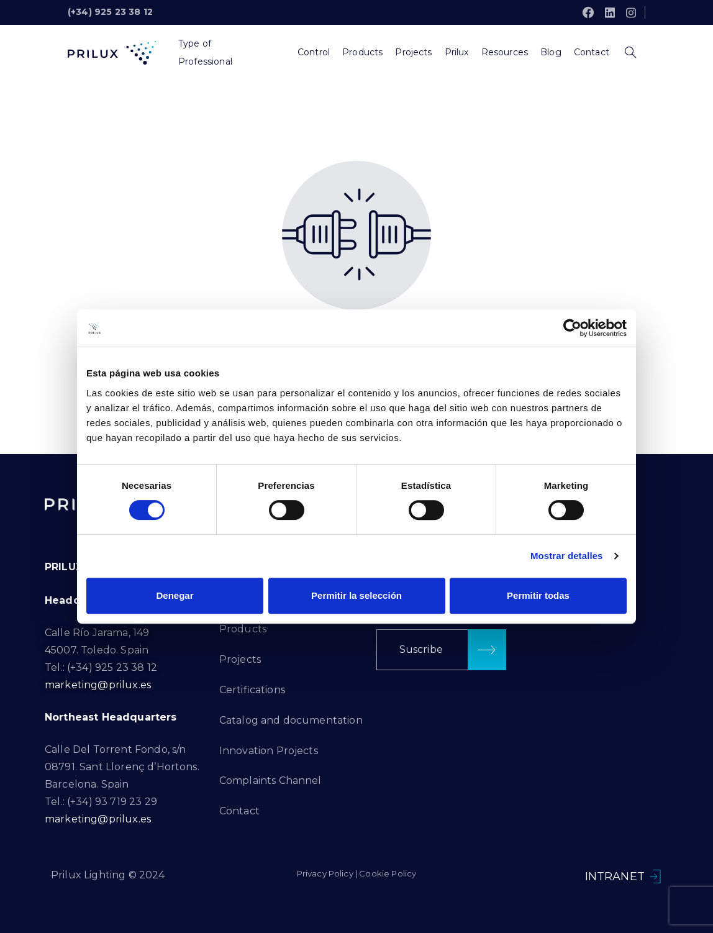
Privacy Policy (325, 873)
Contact (239, 811)
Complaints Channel (270, 780)
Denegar (174, 595)
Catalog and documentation (291, 720)
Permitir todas (538, 595)
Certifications (252, 690)
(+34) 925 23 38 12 (110, 11)
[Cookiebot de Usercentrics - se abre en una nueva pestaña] (572, 328)
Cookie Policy (387, 873)
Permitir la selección (356, 595)
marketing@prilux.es (98, 685)
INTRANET (615, 876)
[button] (441, 649)
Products (242, 629)
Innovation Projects (268, 751)
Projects (240, 659)
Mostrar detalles (566, 555)
